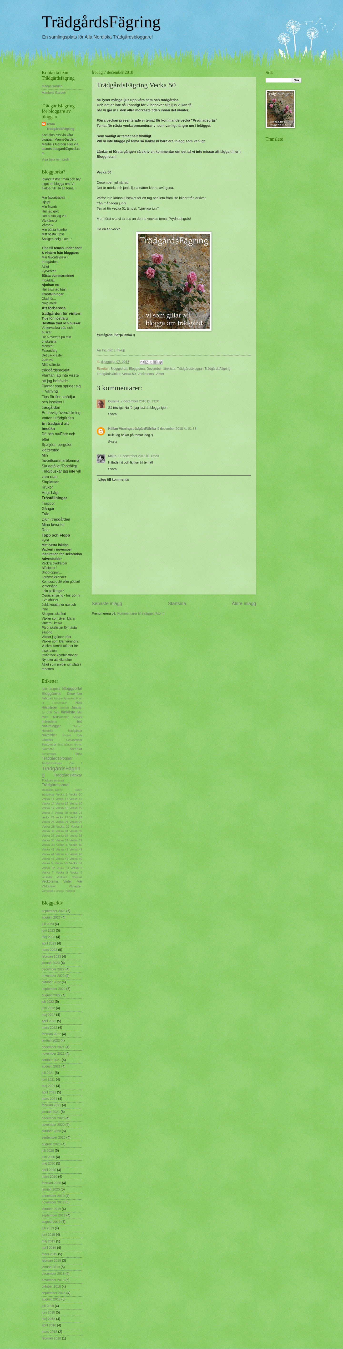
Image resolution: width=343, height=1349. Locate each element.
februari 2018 (51, 1338)
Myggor (77, 717)
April (45, 689)
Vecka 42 (61, 849)
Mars (45, 717)
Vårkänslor (49, 886)
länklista (169, 369)
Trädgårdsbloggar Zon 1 (62, 763)
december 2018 (53, 1273)
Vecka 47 (48, 858)
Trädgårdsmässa (53, 780)
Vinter (160, 374)
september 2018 (54, 1293)
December (153, 369)
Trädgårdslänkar (108, 374)
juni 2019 (48, 1234)
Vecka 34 (61, 835)
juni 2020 (48, 1157)
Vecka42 (77, 877)
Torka (78, 754)
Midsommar (61, 717)
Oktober (47, 740)
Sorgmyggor (49, 753)
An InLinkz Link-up (111, 350)
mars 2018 (49, 1332)
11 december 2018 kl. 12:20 (138, 456)
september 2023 (54, 911)
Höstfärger (49, 707)
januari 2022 (51, 1040)
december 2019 (53, 1196)
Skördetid (48, 749)
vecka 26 (62, 822)
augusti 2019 (51, 1222)
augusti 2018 (51, 1299)
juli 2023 (48, 924)
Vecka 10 (75, 794)
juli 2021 (48, 1073)
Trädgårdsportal (55, 785)
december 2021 (53, 1047)
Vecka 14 (48, 803)
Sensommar (74, 740)
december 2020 (53, 1118)
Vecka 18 (61, 808)
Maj (79, 712)
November (49, 735)
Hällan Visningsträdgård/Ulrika (132, 428)
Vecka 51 (75, 863)
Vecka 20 (61, 813)
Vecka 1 (62, 794)
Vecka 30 (48, 831)
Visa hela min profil (55, 159)
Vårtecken (75, 886)
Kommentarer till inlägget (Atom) (140, 613)
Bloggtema (137, 369)
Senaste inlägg (107, 603)
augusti (55, 689)
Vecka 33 (48, 835)
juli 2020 (48, 1150)
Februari (47, 698)
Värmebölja (48, 890)
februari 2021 (51, 1105)
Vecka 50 (129, 374)
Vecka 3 (76, 826)
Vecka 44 (48, 854)
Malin (112, 456)
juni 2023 (48, 930)
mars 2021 (49, 1099)
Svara (112, 414)
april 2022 (49, 1021)
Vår (79, 881)
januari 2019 (51, 1267)
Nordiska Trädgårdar (62, 730)
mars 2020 (49, 1176)
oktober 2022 (51, 982)
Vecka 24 (75, 817)
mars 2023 (49, 950)
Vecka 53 (63, 868)
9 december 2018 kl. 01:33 (176, 428)
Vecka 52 (48, 868)
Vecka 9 (76, 872)
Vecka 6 (76, 868)
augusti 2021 (51, 1066)
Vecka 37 (61, 840)
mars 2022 (49, 1027)
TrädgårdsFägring (101, 22)
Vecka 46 (76, 854)
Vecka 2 (47, 813)
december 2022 (53, 969)
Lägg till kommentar (114, 479)
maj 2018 (48, 1319)
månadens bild (62, 721)
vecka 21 (76, 813)
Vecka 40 (75, 845)
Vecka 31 (61, 831)
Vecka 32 (76, 831)
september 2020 (54, 1137)
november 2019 (53, 1202)
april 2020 (49, 1170)
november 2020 (53, 1125)
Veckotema (145, 374)
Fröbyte (58, 698)
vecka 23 (61, 817)
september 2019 (54, 1215)
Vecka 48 (61, 858)
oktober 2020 (51, 1131)
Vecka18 (47, 877)
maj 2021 (48, 1086)
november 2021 (53, 1053)
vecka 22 (48, 817)
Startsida (177, 603)
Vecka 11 (48, 799)
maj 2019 (48, 1241)
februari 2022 (51, 1034)
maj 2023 (48, 937)
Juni (56, 712)
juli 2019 (48, 1228)
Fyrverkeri (69, 698)
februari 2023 (51, 956)
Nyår (79, 735)
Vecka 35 (76, 835)
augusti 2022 (51, 995)
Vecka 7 (48, 872)
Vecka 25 (48, 822)
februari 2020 (51, 1183)
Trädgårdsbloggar (190, 369)
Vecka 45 (61, 854)
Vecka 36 (48, 840)
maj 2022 (48, 1015)
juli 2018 (48, 1306)
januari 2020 (51, 1189)
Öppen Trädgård (65, 890)
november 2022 (53, 976)
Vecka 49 (76, 858)
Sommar (76, 749)
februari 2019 (51, 1260)
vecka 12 (62, 799)
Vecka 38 (76, 840)
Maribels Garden (54, 92)
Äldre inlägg (244, 603)
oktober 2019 (51, 1209)
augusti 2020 (51, 1144)
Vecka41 (62, 877)
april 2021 (49, 1092)
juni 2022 (48, 1008)
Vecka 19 (76, 808)
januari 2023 (51, 963)
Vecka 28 (48, 826)
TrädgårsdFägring (52, 789)
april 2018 (49, 1325)
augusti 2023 (51, 917)
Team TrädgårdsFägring (60, 126)
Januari (76, 707)
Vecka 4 (62, 845)
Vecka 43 (76, 849)
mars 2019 (49, 1254)
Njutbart (77, 726)
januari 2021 (51, 1112)
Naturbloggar (51, 726)
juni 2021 (48, 1079)
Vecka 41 (48, 849)
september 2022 (54, 989)
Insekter (64, 707)
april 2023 (49, 943)
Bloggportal (119, 369)
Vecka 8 (62, 872)
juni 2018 (48, 1312)
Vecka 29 (62, 826)
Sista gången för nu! (69, 744)
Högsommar (59, 703)
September (49, 744)
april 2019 (49, 1248)
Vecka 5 (47, 863)
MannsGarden (52, 86)
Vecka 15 (61, 803)
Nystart (67, 735)
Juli (49, 712)
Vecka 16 (76, 803)
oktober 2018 (51, 1286)
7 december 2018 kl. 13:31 (140, 401)
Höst (79, 703)
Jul (43, 712)
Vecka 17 (48, 808)
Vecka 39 (48, 845)
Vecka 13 (76, 799)
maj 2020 (48, 1163)
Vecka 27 (76, 822)
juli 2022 (48, 1001)
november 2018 (53, 1280)
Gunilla (113, 401)
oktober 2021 (51, 1060)
